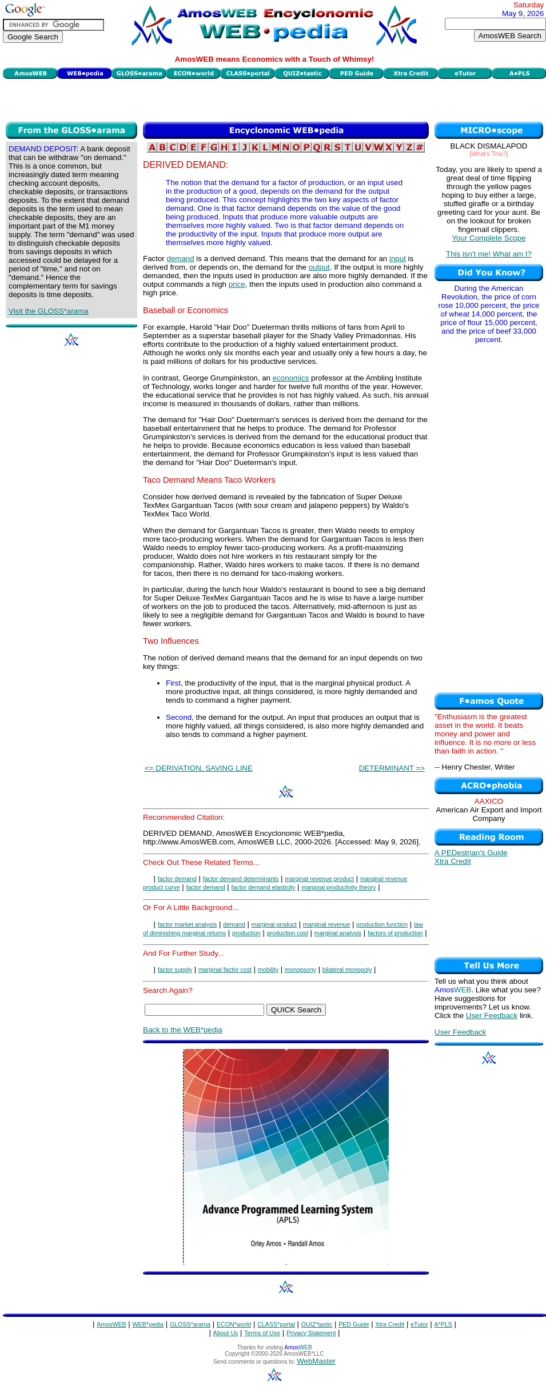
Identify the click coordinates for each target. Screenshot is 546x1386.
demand (180, 258)
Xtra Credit (453, 861)
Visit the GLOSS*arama (49, 311)
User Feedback (491, 1015)
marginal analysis (337, 933)
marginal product (274, 924)
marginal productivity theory (338, 887)
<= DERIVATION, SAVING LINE (199, 768)
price (237, 284)
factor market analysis (187, 924)
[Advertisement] (275, 99)
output (319, 267)
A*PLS (443, 1324)
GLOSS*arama (190, 1324)
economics (291, 378)
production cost (287, 933)
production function (382, 924)
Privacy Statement (311, 1332)
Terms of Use (262, 1332)
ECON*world (234, 1324)
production (246, 933)
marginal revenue (326, 924)
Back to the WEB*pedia (182, 1030)
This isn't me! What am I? (489, 254)
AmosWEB (111, 1324)
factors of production (395, 933)
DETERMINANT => (392, 768)
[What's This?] (489, 153)
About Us (225, 1332)
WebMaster (316, 1361)
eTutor (419, 1324)
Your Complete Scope (488, 238)
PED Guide (353, 1324)
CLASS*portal (276, 1324)
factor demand (177, 878)
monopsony (300, 969)
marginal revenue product (319, 878)
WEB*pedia (148, 1324)
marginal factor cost (225, 969)
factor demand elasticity (263, 887)
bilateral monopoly (347, 969)
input (397, 258)
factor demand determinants (241, 878)
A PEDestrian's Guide (471, 852)
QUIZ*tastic (316, 1324)
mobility (268, 969)
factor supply (175, 969)
